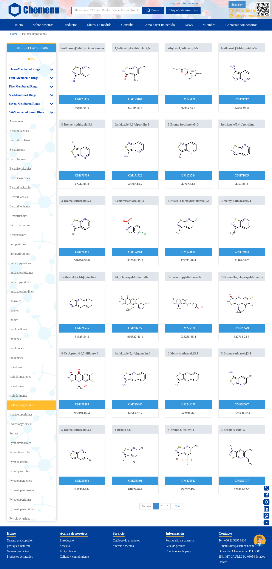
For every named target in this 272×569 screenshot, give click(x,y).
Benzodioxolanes (19, 140)
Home (13, 33)
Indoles (13, 320)
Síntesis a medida (99, 25)
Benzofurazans (18, 159)
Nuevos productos (18, 551)
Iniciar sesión (191, 3)
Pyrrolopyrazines (19, 518)
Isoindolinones (18, 395)
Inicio (19, 25)
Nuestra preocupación (20, 540)
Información (175, 533)
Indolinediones (18, 329)
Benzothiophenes (19, 206)
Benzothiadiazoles (20, 187)
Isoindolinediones (20, 376)
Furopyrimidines (19, 253)
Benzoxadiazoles (19, 225)
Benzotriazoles (18, 216)
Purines (14, 433)
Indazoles (15, 301)
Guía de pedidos (175, 546)
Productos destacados (20, 556)
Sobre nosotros (43, 25)
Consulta (127, 25)
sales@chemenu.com (250, 15)
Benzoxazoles (17, 234)
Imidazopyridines (20, 282)
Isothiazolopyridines (21, 405)
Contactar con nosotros (241, 25)
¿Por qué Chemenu (18, 546)
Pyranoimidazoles (20, 443)
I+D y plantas (68, 551)
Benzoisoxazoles (19, 178)
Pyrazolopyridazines (21, 490)
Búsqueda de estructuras (183, 10)
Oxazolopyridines (20, 424)
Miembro (209, 25)
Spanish (237, 4)
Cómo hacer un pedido (159, 25)
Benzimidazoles (19, 130)
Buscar (153, 10)
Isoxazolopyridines (20, 414)
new (31, 59)
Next (177, 506)
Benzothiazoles (18, 197)
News (189, 25)
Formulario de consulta (180, 540)
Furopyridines (17, 244)
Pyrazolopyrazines (20, 480)
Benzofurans (17, 149)
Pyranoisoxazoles (20, 452)
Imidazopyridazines (21, 272)
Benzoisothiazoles (20, 168)
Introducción (67, 540)
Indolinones (16, 348)
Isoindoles (15, 367)
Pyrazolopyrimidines (22, 509)
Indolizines (16, 357)
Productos (70, 25)
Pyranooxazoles (19, 461)
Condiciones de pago (178, 551)
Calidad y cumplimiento (74, 556)
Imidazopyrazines (20, 263)
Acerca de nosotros (74, 533)
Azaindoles (16, 121)
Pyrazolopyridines (20, 499)
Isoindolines (16, 386)
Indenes (14, 310)
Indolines (15, 338)
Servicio (65, 546)
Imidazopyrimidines (21, 291)
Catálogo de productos (126, 540)
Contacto (225, 533)
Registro (175, 3)
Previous (146, 506)
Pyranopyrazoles (19, 471)
